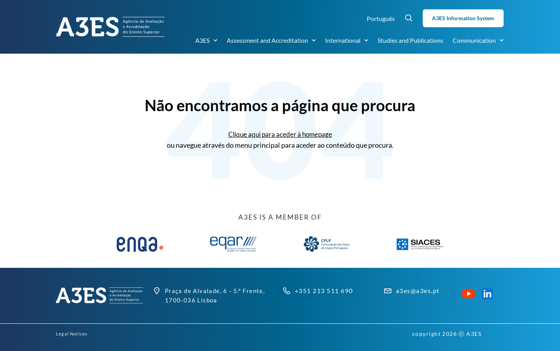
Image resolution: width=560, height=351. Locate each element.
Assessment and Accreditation (271, 40)
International (346, 40)
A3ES (206, 40)
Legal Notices (76, 333)
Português (381, 18)
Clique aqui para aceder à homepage (280, 134)
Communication (478, 40)
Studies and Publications (410, 40)
